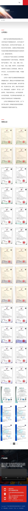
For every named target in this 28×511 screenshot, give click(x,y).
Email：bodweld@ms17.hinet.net (16, 500)
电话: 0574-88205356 (13, 497)
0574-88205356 (13, 490)
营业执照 (21, 508)
